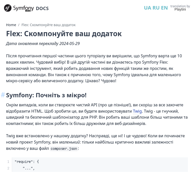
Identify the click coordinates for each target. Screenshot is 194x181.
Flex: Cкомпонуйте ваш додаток (48, 24)
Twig (137, 111)
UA (147, 7)
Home (11, 24)
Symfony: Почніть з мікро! (46, 95)
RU (156, 7)
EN (164, 7)
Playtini (180, 9)
